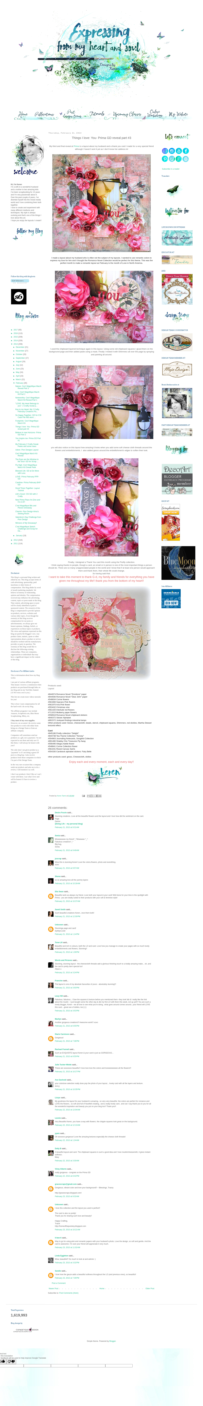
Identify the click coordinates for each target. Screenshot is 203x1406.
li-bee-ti (58, 1238)
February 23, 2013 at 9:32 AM (67, 1196)
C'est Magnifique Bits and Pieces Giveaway (25, 507)
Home (102, 1288)
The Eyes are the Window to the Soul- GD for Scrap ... (27, 460)
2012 (16, 540)
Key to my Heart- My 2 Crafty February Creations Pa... (27, 410)
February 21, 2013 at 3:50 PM (67, 988)
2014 (16, 340)
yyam (57, 1133)
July (18, 365)
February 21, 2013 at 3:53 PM (67, 1011)
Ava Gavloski (60, 1080)
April (18, 376)
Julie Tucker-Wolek (63, 1065)
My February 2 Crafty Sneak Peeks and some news (26, 445)
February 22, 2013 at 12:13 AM (67, 1125)
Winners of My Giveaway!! (26, 523)
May (18, 372)
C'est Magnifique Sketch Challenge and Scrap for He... (26, 529)
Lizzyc (57, 1098)
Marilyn (58, 1019)
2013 (16, 344)
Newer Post (53, 1288)
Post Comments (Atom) (68, 1293)
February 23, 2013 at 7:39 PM (67, 1278)
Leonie (58, 1118)
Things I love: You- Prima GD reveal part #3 (27, 428)
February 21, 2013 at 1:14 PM (67, 934)
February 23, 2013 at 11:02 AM (67, 1247)
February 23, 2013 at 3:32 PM (67, 1263)
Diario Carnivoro (62, 1034)
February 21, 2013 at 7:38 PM (67, 1041)
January (19, 535)
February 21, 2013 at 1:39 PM (67, 952)
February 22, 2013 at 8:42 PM (67, 1176)
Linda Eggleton (61, 1256)
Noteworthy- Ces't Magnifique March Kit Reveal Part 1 (27, 399)
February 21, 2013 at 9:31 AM (67, 827)
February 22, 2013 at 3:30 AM (67, 1161)
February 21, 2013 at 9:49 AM (67, 850)
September (20, 358)
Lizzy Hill (59, 996)
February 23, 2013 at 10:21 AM (67, 1230)
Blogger (112, 1341)
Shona (58, 876)
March (19, 379)
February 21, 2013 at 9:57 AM (67, 868)
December (20, 347)
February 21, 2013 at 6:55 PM (67, 1026)
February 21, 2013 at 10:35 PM (67, 1089)
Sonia (57, 836)
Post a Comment (59, 1283)
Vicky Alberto (61, 1169)
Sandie (58, 1271)
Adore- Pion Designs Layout (26, 450)
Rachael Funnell (62, 1049)
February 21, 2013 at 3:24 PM (67, 972)
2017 (16, 330)
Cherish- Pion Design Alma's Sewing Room (27, 512)
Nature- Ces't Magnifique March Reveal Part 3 (28, 387)
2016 (16, 333)
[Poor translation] (11, 1361)
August (19, 361)
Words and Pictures (63, 960)
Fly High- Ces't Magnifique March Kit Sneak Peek (26, 466)
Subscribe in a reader (170, 169)
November (20, 351)
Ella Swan (59, 892)
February (20, 383)
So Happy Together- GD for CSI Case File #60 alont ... (28, 416)
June (18, 369)
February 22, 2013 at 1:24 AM (67, 1140)
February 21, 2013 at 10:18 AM (67, 883)
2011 (16, 543)
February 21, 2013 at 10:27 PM (67, 1072)
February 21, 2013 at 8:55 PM (67, 1056)
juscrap (58, 859)
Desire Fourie (61, 813)
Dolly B (58, 1148)
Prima (76, 146)
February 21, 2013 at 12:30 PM (67, 916)
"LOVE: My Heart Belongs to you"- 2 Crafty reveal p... (27, 404)
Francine (59, 981)
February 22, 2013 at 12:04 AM (67, 1110)
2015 (16, 337)
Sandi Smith (60, 909)
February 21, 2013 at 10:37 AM (67, 901)
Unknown (59, 925)
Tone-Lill (58, 942)
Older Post (149, 1288)
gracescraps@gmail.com (66, 1184)
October (19, 354)
